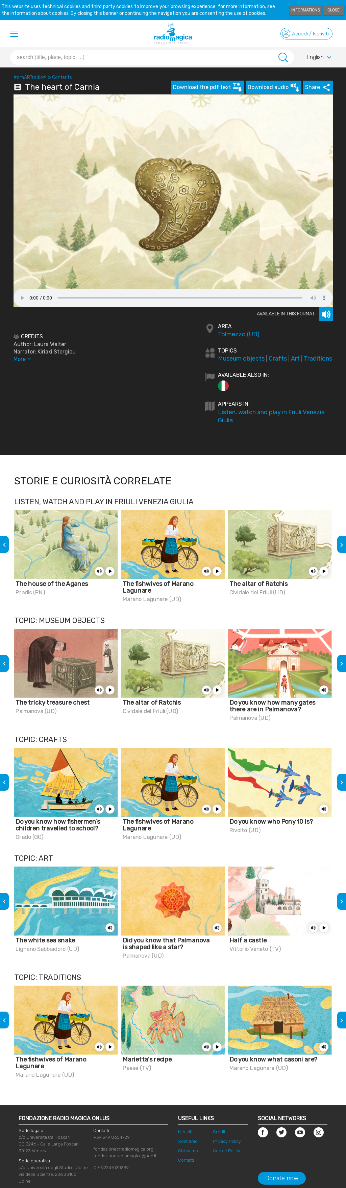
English (320, 58)
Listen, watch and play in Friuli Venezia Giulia (271, 416)
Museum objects (241, 358)
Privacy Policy (227, 1141)
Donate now (281, 1178)
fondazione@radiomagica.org (123, 1149)
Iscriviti (185, 1131)
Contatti (186, 1160)
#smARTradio (30, 77)
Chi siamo (188, 1150)
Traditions (318, 358)
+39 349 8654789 (111, 1137)
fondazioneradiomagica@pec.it (124, 1155)
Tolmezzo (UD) (239, 334)
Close (333, 10)
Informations (305, 10)
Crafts (278, 358)
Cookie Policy (226, 1150)
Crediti (219, 1131)
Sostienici (188, 1141)
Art (295, 358)
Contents (62, 77)
